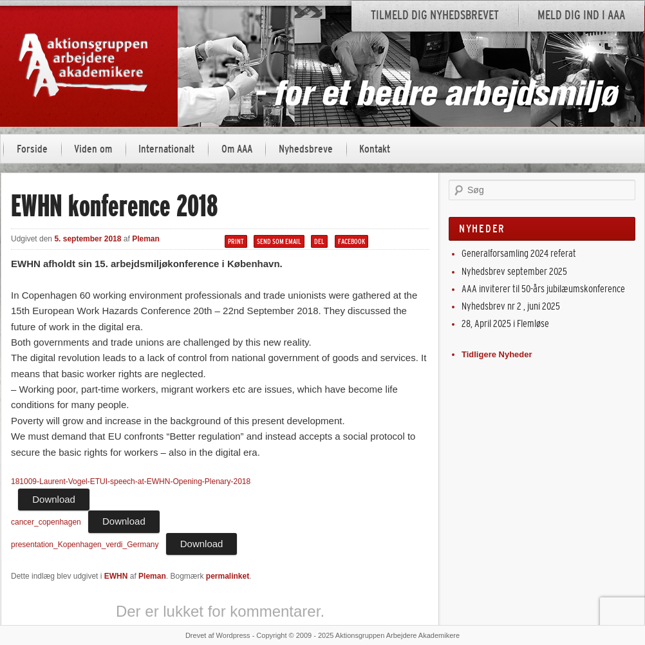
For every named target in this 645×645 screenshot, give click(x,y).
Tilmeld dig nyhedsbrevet (435, 15)
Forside (32, 149)
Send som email (279, 241)
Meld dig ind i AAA (581, 15)
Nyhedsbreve (306, 149)
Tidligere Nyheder (497, 354)
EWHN (116, 576)
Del (319, 241)
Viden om (93, 149)
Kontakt (374, 149)
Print (236, 241)
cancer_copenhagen (46, 522)
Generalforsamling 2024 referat (519, 253)
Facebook (351, 241)
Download (53, 499)
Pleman (146, 238)
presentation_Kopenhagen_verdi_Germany (85, 544)
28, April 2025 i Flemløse (505, 323)
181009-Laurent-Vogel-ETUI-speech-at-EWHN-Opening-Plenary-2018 (130, 481)
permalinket (227, 576)
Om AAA (236, 149)
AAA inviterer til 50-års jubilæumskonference (543, 288)
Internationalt (166, 149)
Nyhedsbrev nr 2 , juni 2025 (511, 306)
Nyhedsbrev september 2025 (514, 271)
